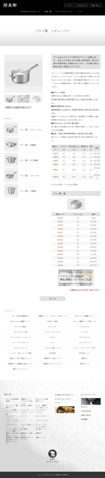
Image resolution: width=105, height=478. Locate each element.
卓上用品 (52, 353)
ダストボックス (84, 337)
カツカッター (52, 327)
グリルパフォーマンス (64, 11)
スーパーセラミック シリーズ (20, 337)
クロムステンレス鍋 (20, 332)
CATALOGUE (81, 5)
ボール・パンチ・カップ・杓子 (84, 348)
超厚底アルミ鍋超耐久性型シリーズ (18, 107)
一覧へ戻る (52, 299)
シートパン (84, 332)
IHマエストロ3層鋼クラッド (20, 321)
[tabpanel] (23, 74)
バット (52, 342)
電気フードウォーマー (20, 369)
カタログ (69, 5)
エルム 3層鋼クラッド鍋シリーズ (84, 321)
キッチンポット (84, 327)
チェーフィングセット (20, 342)
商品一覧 (48, 11)
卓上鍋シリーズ (84, 353)
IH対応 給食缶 (52, 321)
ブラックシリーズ (84, 342)
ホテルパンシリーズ (20, 348)
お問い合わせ (95, 5)
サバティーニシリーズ (52, 332)
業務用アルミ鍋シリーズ (52, 358)
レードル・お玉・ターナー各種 (20, 353)
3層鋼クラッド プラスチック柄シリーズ (52, 316)
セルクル (52, 337)
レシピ (80, 11)
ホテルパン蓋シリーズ (52, 348)
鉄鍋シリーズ (84, 364)
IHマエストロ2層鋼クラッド (84, 316)
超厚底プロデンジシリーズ (52, 364)
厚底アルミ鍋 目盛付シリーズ (20, 358)
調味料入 (85, 358)
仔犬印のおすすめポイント (30, 11)
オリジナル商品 (20, 327)
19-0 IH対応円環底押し (20, 316)
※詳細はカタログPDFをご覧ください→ (85, 290)
